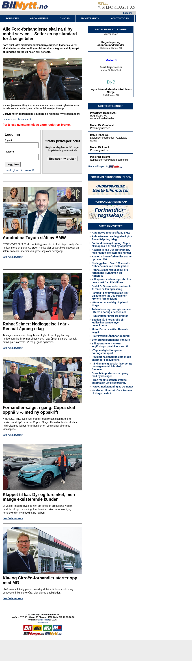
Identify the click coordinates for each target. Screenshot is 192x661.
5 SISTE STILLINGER (110, 106)
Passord (9, 151)
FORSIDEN (12, 18)
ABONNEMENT (39, 18)
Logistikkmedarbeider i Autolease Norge (111, 91)
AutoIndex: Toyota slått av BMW (111, 232)
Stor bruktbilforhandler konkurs (111, 339)
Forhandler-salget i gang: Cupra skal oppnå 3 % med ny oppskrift (111, 244)
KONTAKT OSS (120, 18)
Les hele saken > (13, 256)
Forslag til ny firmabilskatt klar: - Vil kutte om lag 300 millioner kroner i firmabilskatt (111, 295)
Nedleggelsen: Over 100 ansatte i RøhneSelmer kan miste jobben (111, 265)
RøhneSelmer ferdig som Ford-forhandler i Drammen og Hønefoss (110, 272)
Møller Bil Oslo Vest (111, 71)
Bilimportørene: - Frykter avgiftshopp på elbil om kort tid (110, 345)
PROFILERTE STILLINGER (111, 29)
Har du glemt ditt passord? (19, 170)
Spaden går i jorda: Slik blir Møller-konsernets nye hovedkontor (108, 322)
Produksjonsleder (111, 68)
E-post (8, 140)
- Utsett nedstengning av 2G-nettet (112, 386)
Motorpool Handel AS (111, 49)
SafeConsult (43, 620)
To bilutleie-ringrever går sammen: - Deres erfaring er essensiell (112, 310)
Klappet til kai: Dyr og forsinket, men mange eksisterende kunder (111, 251)
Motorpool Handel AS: (103, 112)
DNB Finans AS (111, 96)
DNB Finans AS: (99, 134)
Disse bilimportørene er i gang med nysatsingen (110, 375)
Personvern (43, 623)
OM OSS (65, 18)
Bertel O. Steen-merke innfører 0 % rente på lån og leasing (111, 288)
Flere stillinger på (98, 166)
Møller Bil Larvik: (100, 147)
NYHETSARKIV (90, 18)
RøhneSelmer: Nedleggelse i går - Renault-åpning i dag (112, 238)
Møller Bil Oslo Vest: (102, 125)
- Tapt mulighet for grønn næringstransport (107, 352)
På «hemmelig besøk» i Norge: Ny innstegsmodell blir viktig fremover (112, 366)
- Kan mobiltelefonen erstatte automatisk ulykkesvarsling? (109, 381)
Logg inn (127, 13)
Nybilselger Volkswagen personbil (109, 159)
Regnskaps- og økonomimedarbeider (110, 44)
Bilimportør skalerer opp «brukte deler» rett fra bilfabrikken (111, 281)
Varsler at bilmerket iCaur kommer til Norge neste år (112, 392)
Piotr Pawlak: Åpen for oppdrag (111, 335)
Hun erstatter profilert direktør (110, 315)
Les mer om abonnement (17, 119)
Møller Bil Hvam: (100, 156)
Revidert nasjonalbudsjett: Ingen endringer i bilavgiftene (111, 358)
